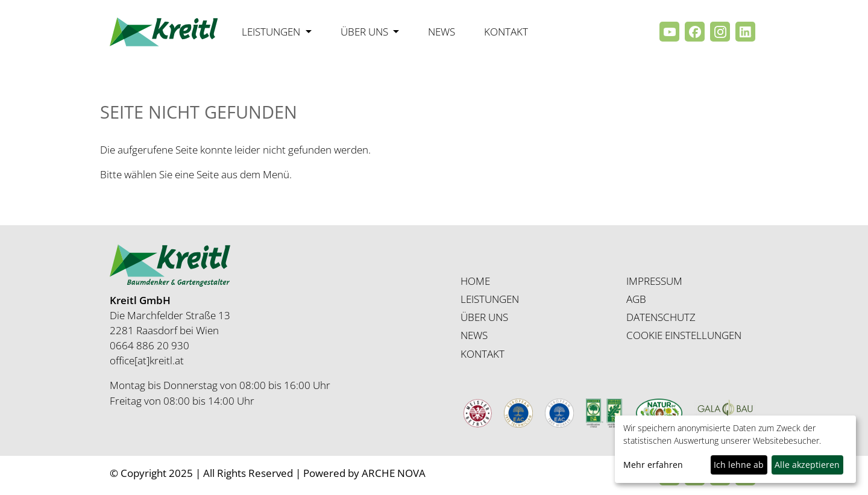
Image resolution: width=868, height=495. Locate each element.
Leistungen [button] (272, 32)
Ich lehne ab (739, 464)
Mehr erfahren (653, 464)
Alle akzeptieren (807, 464)
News (441, 32)
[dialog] (735, 449)
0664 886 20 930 (149, 345)
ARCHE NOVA (394, 473)
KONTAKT (483, 354)
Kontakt (506, 32)
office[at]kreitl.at (147, 360)
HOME (475, 281)
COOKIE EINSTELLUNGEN (683, 335)
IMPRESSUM (654, 281)
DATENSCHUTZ (661, 317)
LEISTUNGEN (490, 299)
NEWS (474, 335)
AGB (636, 299)
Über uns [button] (366, 32)
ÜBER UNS (484, 317)
